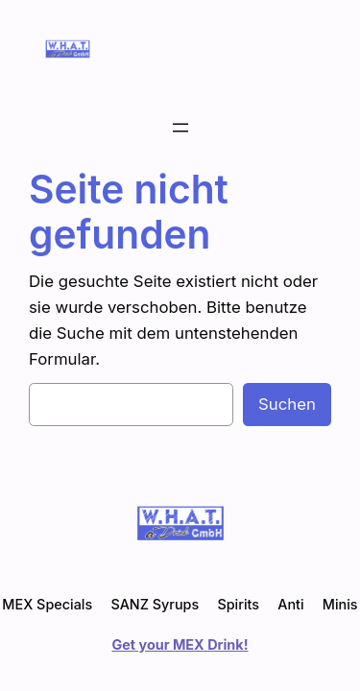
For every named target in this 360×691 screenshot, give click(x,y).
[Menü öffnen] (180, 127)
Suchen (287, 404)
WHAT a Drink (142, 48)
